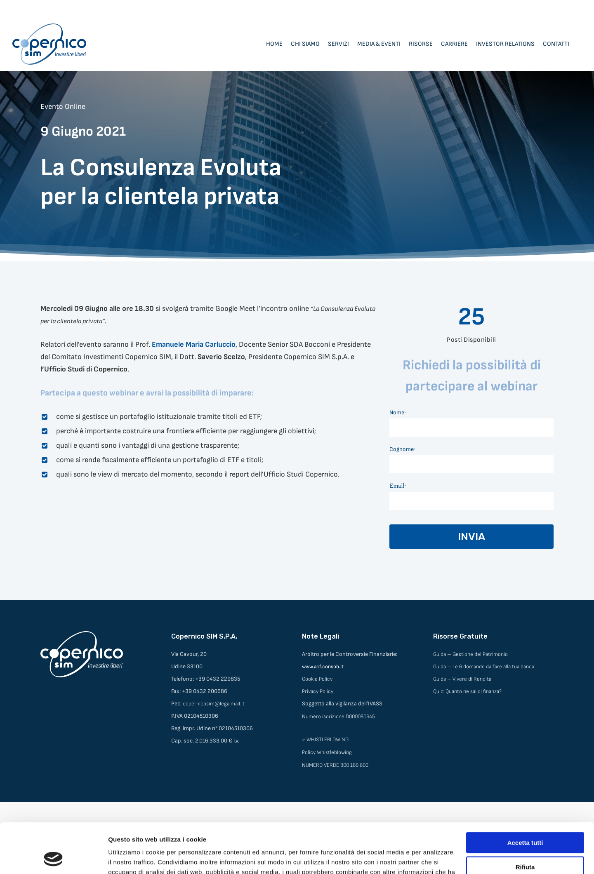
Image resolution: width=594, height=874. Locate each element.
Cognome (402, 449)
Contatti (556, 44)
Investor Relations (505, 44)
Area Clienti (518, 8)
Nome (397, 412)
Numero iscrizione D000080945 (338, 716)
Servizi (338, 44)
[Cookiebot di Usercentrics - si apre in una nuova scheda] (53, 858)
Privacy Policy (317, 691)
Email (397, 486)
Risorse (421, 44)
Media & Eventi (379, 44)
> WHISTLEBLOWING (325, 739)
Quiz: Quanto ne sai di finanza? (467, 691)
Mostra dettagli (130, 857)
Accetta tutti (525, 795)
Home (274, 44)
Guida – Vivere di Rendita (462, 679)
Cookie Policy (317, 679)
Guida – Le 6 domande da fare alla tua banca (483, 666)
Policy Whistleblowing (327, 752)
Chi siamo (305, 44)
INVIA (471, 537)
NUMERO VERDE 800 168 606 (335, 765)
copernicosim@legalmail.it (214, 703)
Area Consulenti (562, 8)
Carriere (454, 44)
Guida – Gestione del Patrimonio (470, 654)
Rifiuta (525, 819)
